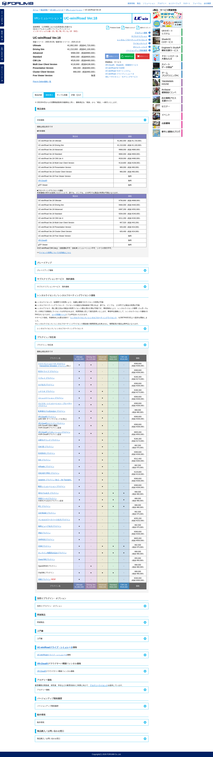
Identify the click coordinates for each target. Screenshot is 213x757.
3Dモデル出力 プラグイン (48, 493)
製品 (139, 3)
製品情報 (44, 10)
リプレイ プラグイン (46, 378)
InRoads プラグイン (46, 466)
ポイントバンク (2, 74)
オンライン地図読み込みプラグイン (52, 553)
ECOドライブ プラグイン (48, 371)
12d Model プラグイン (47, 513)
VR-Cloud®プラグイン (47, 417)
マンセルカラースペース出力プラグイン (54, 520)
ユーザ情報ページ (59, 314)
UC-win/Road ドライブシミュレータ (119, 74)
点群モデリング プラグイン (49, 440)
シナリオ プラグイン (46, 391)
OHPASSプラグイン (46, 539)
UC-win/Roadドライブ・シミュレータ (55, 647)
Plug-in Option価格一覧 (42, 82)
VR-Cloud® (109, 65)
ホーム (35, 10)
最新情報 (131, 3)
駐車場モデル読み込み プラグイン (51, 411)
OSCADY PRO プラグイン (48, 473)
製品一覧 (2, 36)
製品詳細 (38, 95)
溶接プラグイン (44, 579)
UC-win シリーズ (56, 10)
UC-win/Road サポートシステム (118, 71)
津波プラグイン (44, 533)
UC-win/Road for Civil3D (115, 68)
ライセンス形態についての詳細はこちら (55, 253)
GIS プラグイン (44, 460)
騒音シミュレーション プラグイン (51, 486)
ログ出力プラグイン (46, 385)
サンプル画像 (62, 95)
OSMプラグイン (44, 546)
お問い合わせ (2, 53)
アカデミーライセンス (99, 685)
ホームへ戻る (2, 17)
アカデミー (162, 3)
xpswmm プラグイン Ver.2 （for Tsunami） (55, 480)
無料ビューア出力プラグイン (49, 526)
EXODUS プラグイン (46, 453)
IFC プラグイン (44, 506)
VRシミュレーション (74, 10)
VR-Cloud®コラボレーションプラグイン (54, 432)
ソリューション (149, 3)
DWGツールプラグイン (47, 498)
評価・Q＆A (76, 95)
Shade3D (120, 65)
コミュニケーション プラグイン (50, 398)
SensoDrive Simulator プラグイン (53, 366)
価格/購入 (49, 95)
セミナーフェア (175, 3)
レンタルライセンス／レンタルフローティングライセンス (93, 318)
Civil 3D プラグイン (46, 447)
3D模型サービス (131, 65)
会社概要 (207, 3)
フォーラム (197, 3)
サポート (186, 3)
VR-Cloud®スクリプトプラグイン (51, 423)
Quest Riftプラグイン (46, 559)
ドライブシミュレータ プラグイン (51, 364)
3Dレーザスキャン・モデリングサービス (121, 77)
